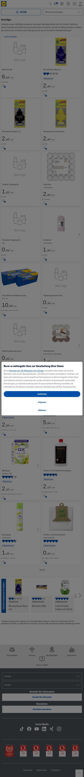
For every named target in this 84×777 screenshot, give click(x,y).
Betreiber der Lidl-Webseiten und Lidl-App (26, 370)
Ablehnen (42, 410)
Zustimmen (42, 394)
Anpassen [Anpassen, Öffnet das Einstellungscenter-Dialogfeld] (42, 402)
